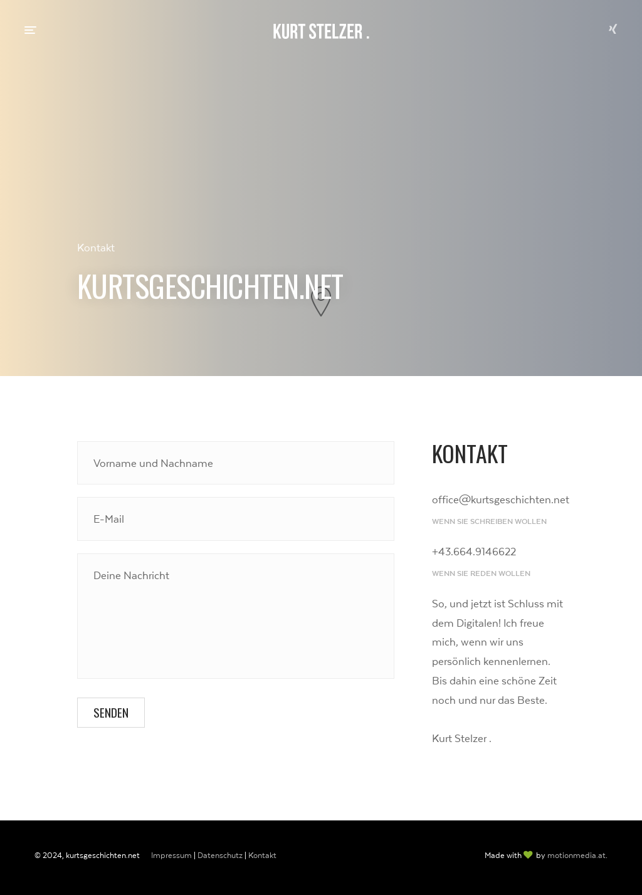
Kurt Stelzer (321, 31)
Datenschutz (220, 855)
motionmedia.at (576, 855)
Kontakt (262, 855)
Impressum (171, 855)
